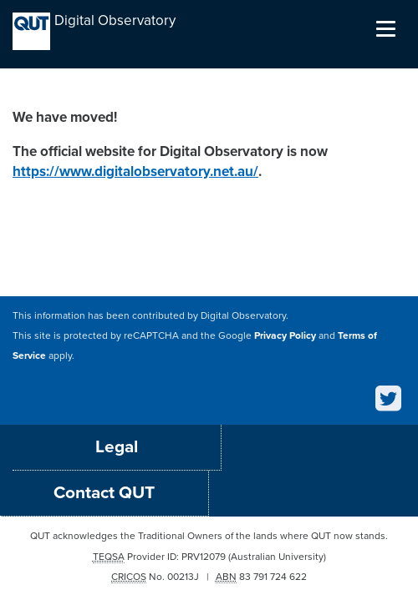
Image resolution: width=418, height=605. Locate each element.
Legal (116, 446)
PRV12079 (203, 556)
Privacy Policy (285, 335)
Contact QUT (104, 492)
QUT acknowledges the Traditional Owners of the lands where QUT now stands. (209, 536)
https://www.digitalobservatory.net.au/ (135, 171)
